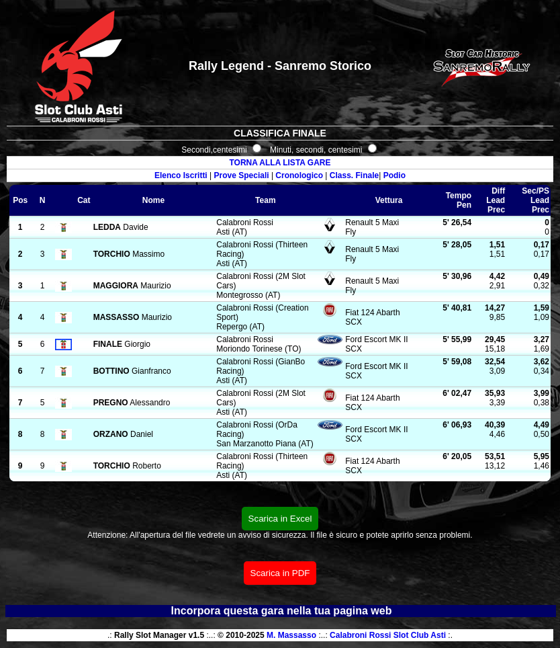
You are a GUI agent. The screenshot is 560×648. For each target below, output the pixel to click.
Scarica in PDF (280, 573)
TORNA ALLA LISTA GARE (279, 162)
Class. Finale (354, 175)
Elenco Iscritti (180, 175)
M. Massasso (291, 635)
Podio (394, 175)
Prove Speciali (241, 175)
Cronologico (299, 175)
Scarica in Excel (280, 519)
